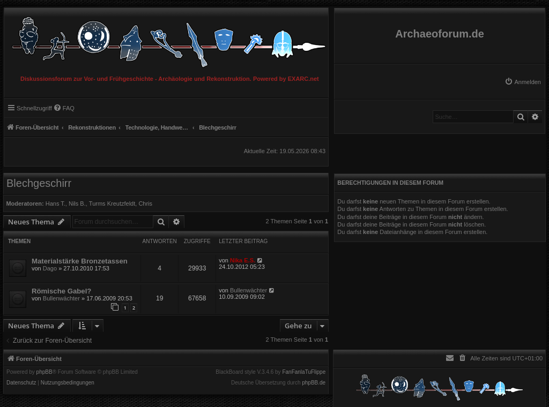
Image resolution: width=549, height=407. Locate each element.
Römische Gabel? (61, 291)
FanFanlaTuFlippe (303, 372)
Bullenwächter (61, 298)
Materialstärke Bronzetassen (80, 261)
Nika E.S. (242, 260)
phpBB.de (313, 383)
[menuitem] (523, 82)
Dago (50, 268)
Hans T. (55, 203)
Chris (145, 203)
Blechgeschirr (38, 183)
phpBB (44, 372)
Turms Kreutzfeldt (112, 203)
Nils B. (77, 203)
